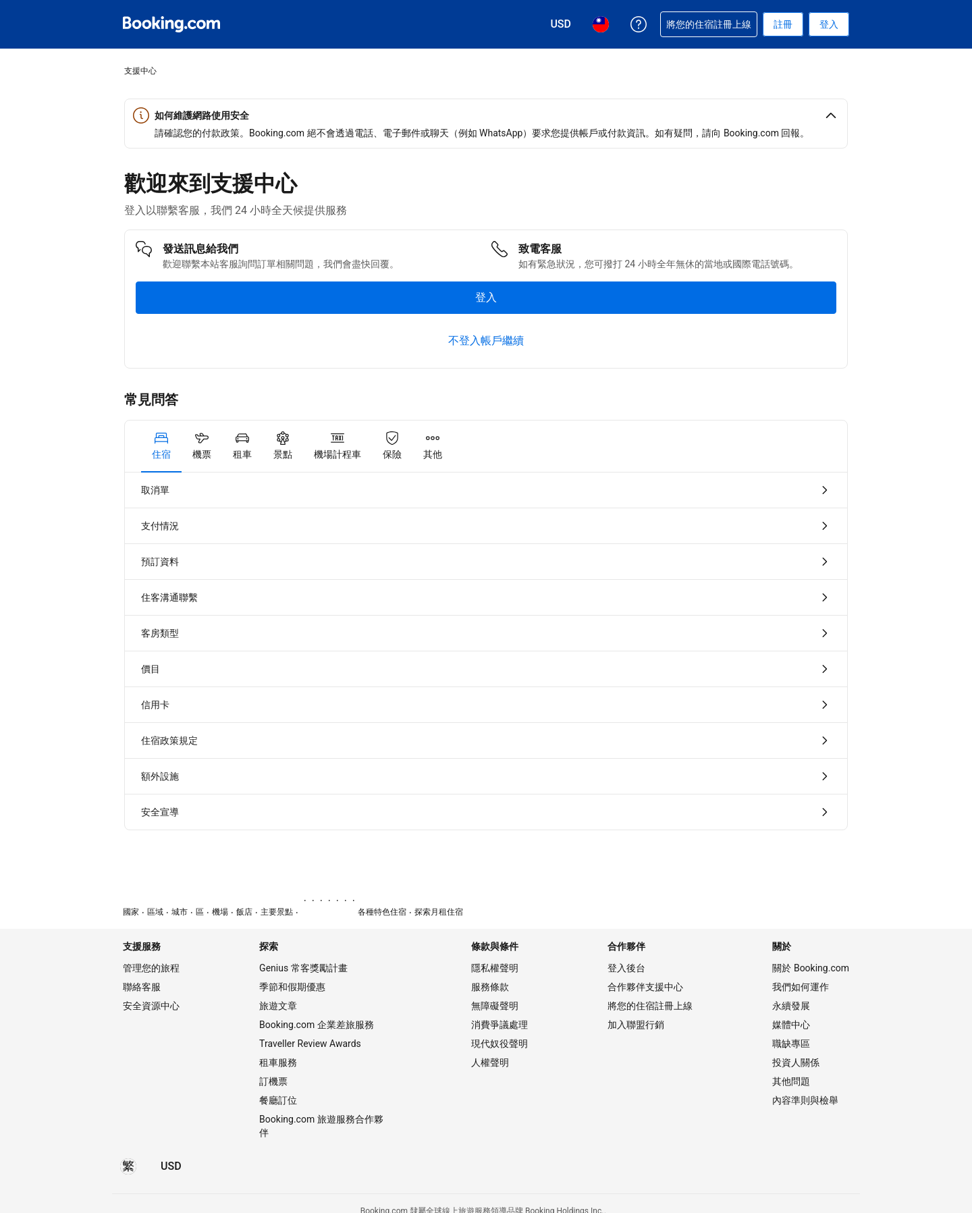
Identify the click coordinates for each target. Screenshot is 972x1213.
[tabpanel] (486, 651)
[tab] (161, 446)
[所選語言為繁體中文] (128, 1166)
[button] (486, 115)
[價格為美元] (171, 1166)
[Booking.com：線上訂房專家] (171, 24)
